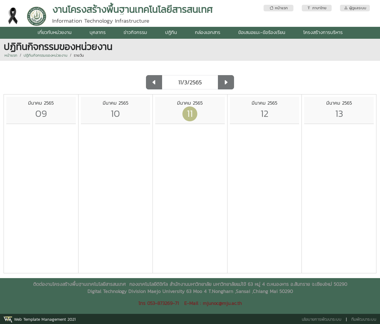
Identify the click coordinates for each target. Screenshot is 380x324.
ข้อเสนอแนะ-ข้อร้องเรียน (261, 32)
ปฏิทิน (171, 32)
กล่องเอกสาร (207, 32)
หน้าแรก (10, 55)
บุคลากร (98, 32)
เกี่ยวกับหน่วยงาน (55, 32)
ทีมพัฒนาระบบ (363, 319)
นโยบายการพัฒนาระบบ (321, 319)
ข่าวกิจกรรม (135, 32)
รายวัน (79, 55)
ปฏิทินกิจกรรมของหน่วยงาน (45, 55)
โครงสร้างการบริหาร (323, 32)
